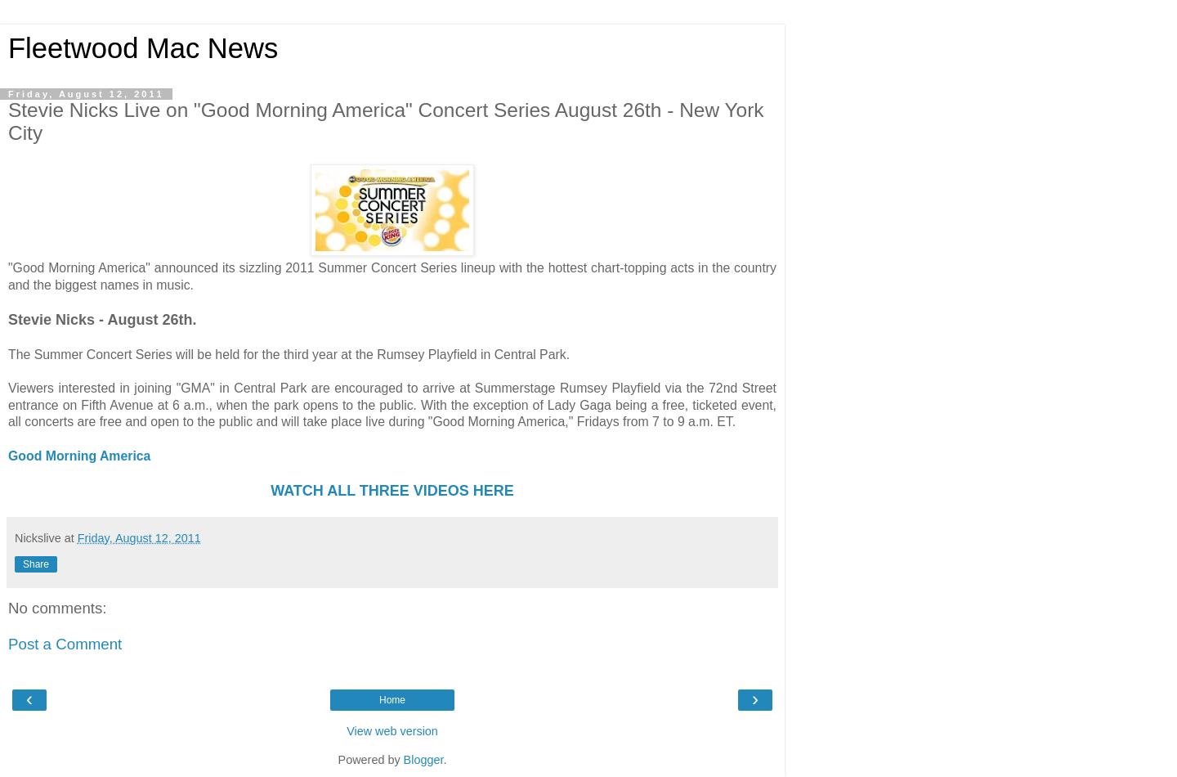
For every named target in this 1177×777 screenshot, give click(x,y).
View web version (392, 731)
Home (392, 700)
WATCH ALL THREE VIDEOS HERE (392, 491)
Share (36, 564)
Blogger (424, 759)
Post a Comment (65, 644)
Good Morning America (79, 456)
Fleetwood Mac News (143, 48)
